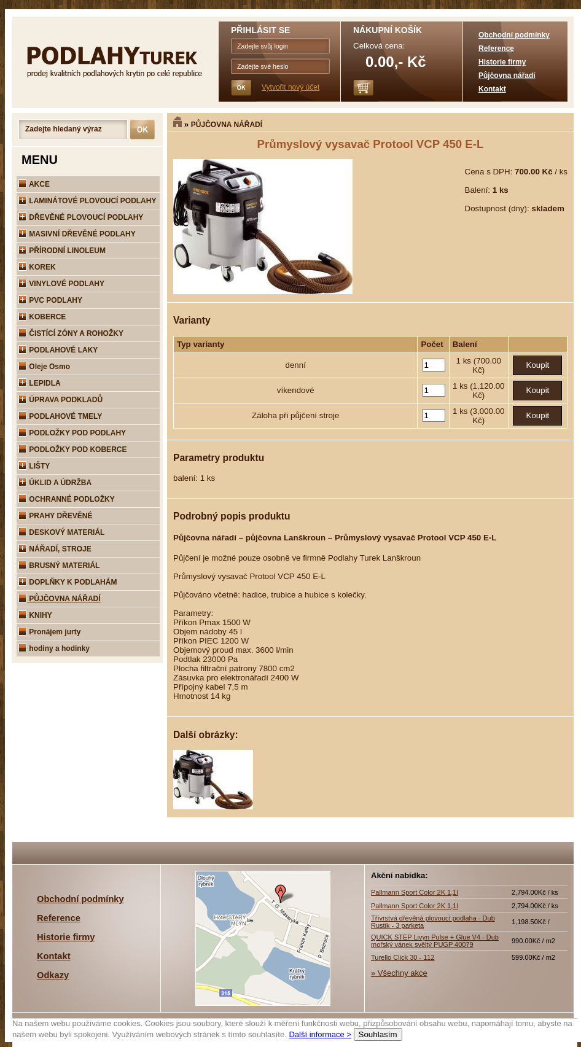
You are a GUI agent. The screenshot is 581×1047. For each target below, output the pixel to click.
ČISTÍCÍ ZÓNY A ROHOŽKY (70, 333)
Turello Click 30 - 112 (403, 957)
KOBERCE (42, 317)
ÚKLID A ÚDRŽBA (55, 482)
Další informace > (320, 1034)
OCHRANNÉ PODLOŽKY (66, 499)
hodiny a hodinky (54, 648)
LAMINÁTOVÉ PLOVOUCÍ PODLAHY (87, 201)
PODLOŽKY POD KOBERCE (72, 449)
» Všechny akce (399, 973)
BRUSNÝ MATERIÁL (58, 565)
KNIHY (35, 615)
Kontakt (492, 89)
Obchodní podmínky (514, 35)
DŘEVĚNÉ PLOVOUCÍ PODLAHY (80, 217)
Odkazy (53, 975)
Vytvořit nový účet (290, 87)
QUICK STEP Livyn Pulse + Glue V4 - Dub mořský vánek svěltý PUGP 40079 (435, 940)
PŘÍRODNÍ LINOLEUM (62, 250)
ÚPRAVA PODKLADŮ (60, 399)
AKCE (34, 184)
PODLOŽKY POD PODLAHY (72, 433)
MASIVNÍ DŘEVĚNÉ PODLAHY (77, 234)
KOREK (37, 267)
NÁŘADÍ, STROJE (55, 549)
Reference (496, 48)
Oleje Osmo (44, 366)
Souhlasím (378, 1034)
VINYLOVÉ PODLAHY (61, 283)
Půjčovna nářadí (507, 75)
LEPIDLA (39, 383)
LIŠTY (34, 466)
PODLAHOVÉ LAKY (58, 350)
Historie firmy (502, 62)
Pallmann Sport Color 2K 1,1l (414, 892)
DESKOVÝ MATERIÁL (61, 532)
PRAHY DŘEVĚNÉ (55, 516)
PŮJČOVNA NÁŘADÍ (226, 124)
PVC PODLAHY (50, 300)
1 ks (465, 360)
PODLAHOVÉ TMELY (60, 416)
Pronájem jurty (49, 632)
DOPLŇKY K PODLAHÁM (67, 582)
